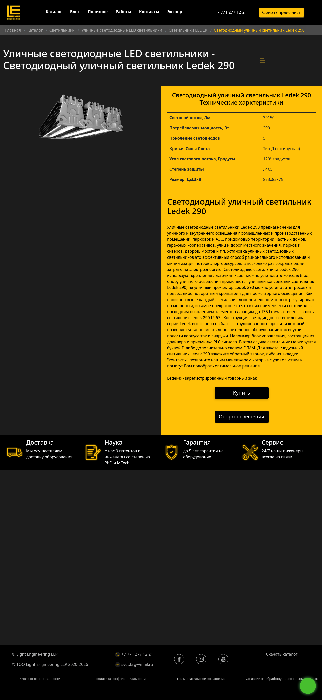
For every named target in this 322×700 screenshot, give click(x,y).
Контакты (149, 12)
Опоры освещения (242, 417)
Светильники (62, 30)
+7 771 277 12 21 (231, 12)
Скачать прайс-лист (281, 13)
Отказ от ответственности (40, 679)
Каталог (54, 12)
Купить (242, 393)
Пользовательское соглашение (201, 679)
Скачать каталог (282, 654)
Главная (13, 30)
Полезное (98, 12)
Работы (123, 12)
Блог (75, 12)
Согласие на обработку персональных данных (282, 679)
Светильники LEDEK (188, 30)
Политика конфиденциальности (121, 679)
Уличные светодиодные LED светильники (121, 30)
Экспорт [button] (175, 12)
